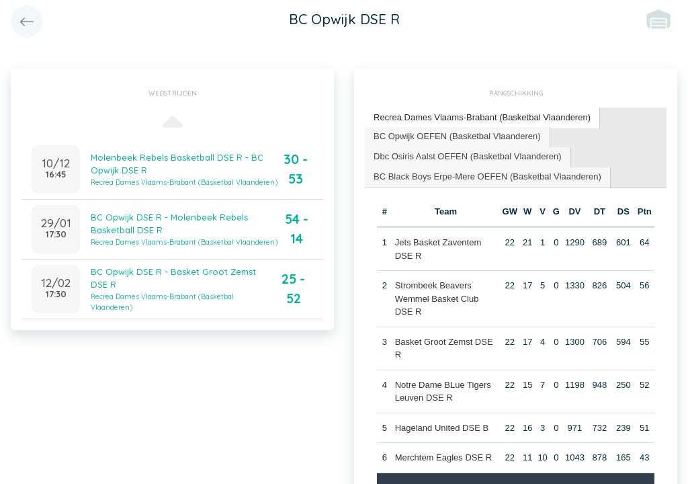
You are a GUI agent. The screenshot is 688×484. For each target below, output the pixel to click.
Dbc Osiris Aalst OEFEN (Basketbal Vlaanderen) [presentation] (468, 156)
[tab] (482, 118)
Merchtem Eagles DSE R (443, 457)
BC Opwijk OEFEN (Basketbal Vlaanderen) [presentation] (457, 136)
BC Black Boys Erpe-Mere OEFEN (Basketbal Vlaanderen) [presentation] (487, 176)
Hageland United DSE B (441, 428)
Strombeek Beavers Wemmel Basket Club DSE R (437, 298)
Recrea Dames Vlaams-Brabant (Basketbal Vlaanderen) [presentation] (482, 117)
